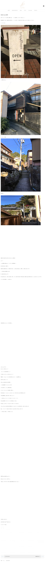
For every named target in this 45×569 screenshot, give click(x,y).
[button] (43, 6)
